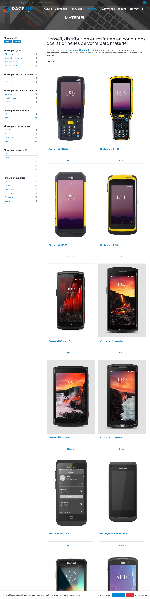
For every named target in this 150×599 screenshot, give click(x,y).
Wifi (7, 141)
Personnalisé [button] (104, 595)
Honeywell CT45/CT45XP (115, 533)
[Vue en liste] (53, 61)
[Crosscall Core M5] (71, 300)
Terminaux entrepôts (13, 66)
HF (6, 114)
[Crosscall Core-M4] (122, 300)
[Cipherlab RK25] (71, 108)
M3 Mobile (9, 193)
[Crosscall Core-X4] (122, 397)
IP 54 (7, 153)
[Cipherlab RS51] (122, 204)
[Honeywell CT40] (71, 493)
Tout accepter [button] (118, 595)
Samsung (9, 197)
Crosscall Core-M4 (111, 341)
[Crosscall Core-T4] (71, 397)
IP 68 (7, 169)
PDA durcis (9, 54)
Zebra (7, 201)
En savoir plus (141, 595)
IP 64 (7, 157)
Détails (71, 160)
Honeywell (9, 189)
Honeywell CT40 (58, 533)
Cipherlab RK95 (109, 149)
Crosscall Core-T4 (59, 437)
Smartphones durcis (13, 58)
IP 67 (7, 165)
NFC (7, 118)
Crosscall (8, 185)
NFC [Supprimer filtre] (9, 42)
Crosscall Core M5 (59, 341)
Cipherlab (9, 181)
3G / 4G (8, 134)
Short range (10, 102)
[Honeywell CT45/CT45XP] (122, 493)
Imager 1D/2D (11, 78)
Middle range (10, 98)
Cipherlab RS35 (57, 245)
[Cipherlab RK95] (122, 108)
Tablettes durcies (12, 62)
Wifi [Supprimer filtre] (18, 42)
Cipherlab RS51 (109, 245)
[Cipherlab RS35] (71, 204)
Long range (9, 94)
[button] (142, 9)
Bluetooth (9, 138)
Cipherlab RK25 (58, 149)
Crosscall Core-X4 (111, 437)
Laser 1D (8, 82)
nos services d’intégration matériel (83, 50)
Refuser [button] (130, 595)
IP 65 (7, 161)
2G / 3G (8, 130)
